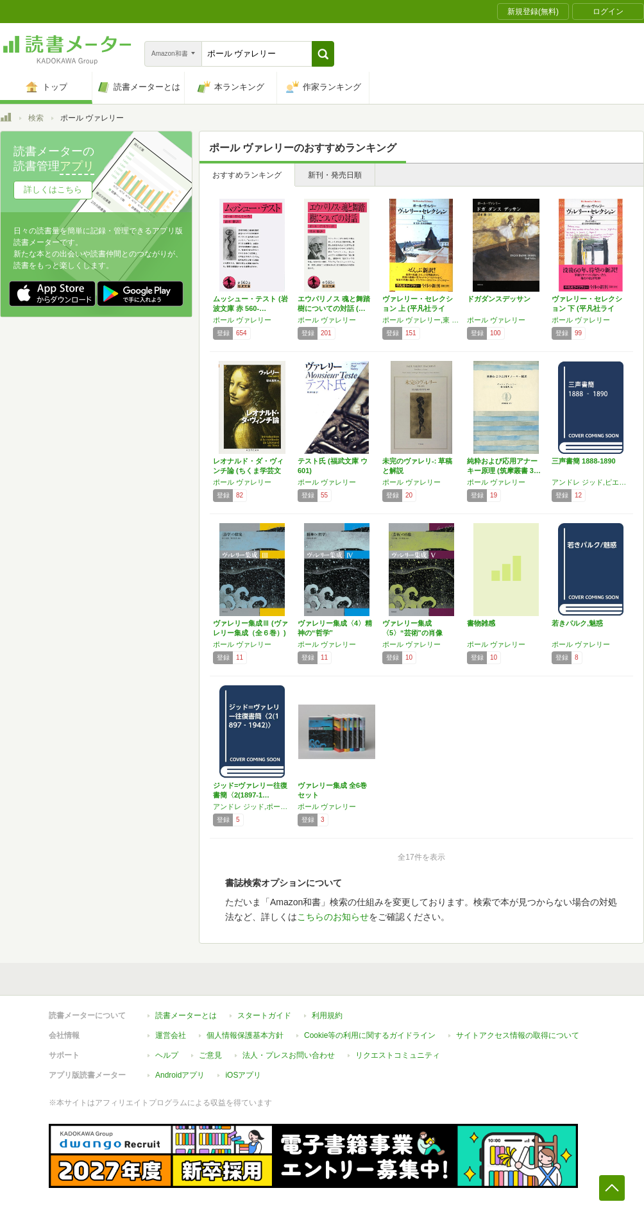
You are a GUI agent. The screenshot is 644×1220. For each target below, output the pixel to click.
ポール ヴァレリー (242, 320)
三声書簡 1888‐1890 (584, 461)
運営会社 (170, 1035)
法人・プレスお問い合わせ (288, 1055)
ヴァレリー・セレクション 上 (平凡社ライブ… (417, 308)
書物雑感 (481, 623)
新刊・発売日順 (335, 175)
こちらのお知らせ (333, 917)
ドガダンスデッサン (498, 299)
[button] (323, 54)
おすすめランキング (247, 175)
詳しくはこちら (53, 189)
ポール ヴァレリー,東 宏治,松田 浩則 (421, 320)
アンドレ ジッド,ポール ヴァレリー (252, 806)
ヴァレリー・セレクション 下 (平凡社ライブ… (587, 308)
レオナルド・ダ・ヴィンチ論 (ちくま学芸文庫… (248, 470)
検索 (36, 117)
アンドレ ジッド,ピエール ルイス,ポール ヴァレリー (591, 482)
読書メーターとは (186, 1015)
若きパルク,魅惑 (577, 623)
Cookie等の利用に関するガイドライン (370, 1035)
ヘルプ (166, 1055)
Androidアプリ (180, 1075)
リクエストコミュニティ (397, 1055)
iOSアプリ (243, 1075)
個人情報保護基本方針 (245, 1035)
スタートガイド (264, 1015)
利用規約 (327, 1015)
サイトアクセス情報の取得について (517, 1035)
